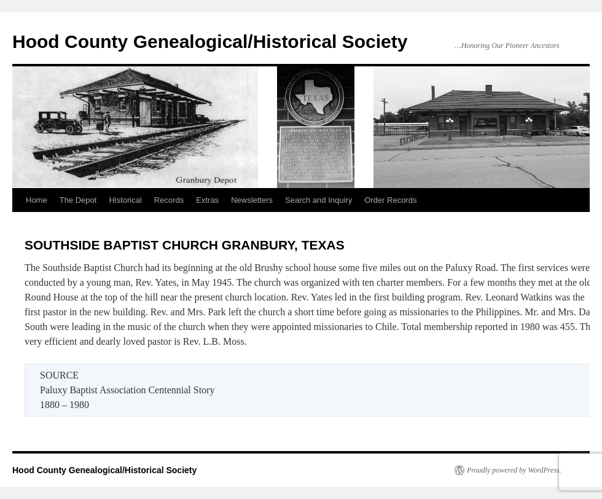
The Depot (78, 200)
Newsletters (252, 200)
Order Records (390, 200)
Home (36, 200)
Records (169, 200)
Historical (125, 200)
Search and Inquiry (318, 200)
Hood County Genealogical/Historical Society (209, 41)
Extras (207, 200)
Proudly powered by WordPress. (514, 470)
